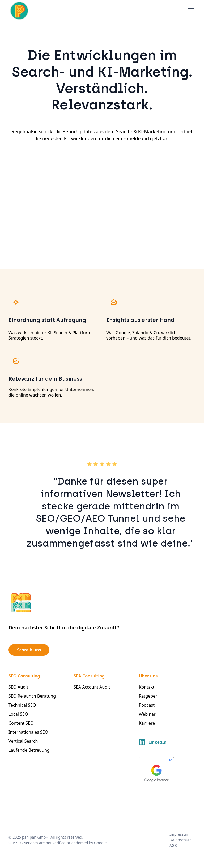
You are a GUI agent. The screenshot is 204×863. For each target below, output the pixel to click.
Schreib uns (29, 650)
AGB (173, 845)
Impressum (179, 834)
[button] (190, 11)
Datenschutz (180, 839)
